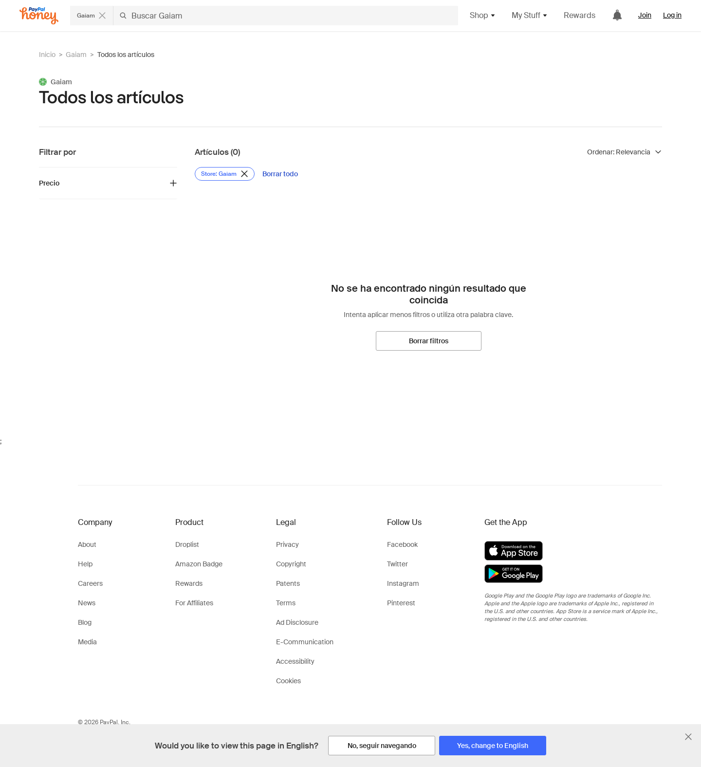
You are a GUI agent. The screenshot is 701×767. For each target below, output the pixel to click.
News (86, 603)
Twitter (397, 564)
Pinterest (401, 603)
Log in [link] (672, 15)
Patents (288, 583)
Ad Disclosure (297, 622)
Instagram (403, 583)
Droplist (187, 544)
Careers (90, 583)
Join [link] (644, 15)
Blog (85, 622)
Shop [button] (483, 15)
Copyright (291, 564)
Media (87, 641)
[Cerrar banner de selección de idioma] (688, 737)
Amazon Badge (198, 564)
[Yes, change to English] (492, 745)
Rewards (579, 15)
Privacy (287, 544)
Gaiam (76, 54)
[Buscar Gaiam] (285, 15)
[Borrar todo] (280, 174)
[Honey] (38, 15)
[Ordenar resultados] (624, 152)
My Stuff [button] (530, 15)
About (87, 544)
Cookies (288, 680)
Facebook (402, 544)
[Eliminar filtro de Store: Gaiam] (225, 174)
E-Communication (304, 641)
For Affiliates (194, 603)
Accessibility (295, 661)
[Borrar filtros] (428, 341)
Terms (285, 603)
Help (85, 564)
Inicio (47, 54)
